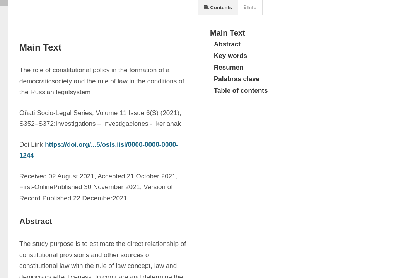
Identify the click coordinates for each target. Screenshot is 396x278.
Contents (218, 7)
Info (250, 7)
